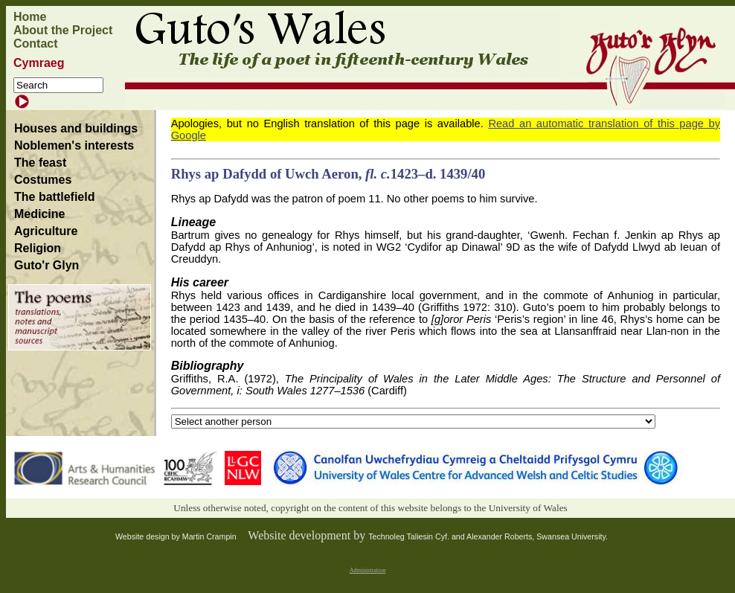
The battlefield (54, 196)
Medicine (39, 214)
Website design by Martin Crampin (176, 536)
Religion (37, 248)
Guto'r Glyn (46, 265)
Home (29, 16)
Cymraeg (38, 63)
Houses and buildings (76, 128)
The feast (40, 162)
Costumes (42, 179)
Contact (35, 43)
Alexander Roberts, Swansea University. (537, 536)
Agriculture (45, 231)
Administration (367, 570)
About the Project (62, 30)
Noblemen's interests (74, 145)
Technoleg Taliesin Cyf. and (417, 536)
